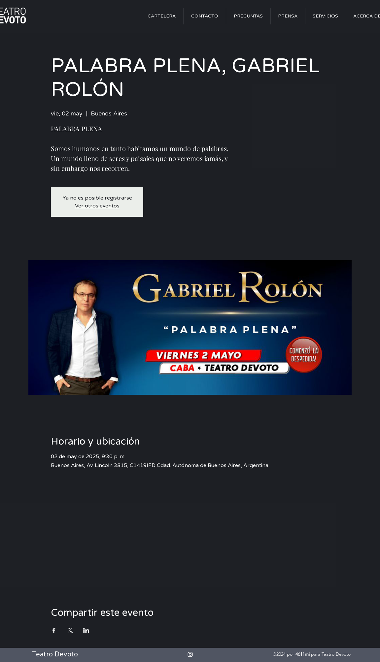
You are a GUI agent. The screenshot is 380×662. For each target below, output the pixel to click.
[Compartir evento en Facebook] (54, 630)
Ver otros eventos (97, 206)
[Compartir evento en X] (70, 630)
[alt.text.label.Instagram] (190, 654)
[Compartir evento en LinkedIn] (86, 630)
